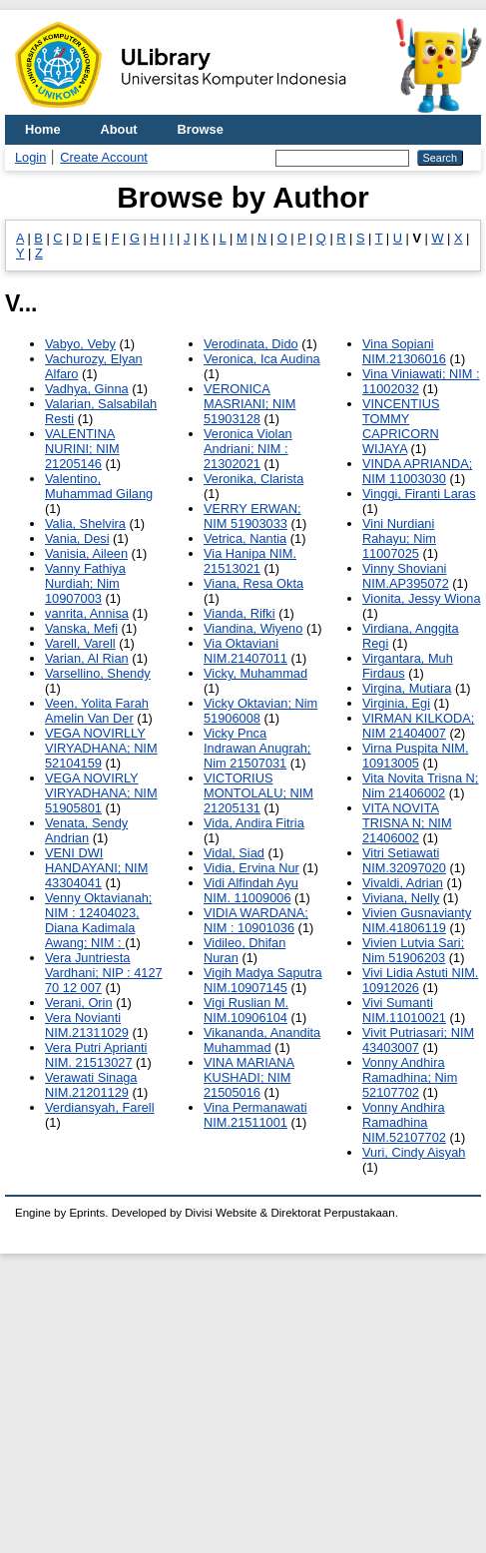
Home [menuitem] (43, 129)
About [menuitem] (119, 129)
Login (30, 157)
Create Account (104, 157)
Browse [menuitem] (201, 129)
